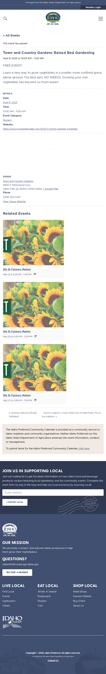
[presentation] (33, 242)
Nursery (7, 120)
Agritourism (8, 600)
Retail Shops (80, 591)
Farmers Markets (82, 596)
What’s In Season (47, 591)
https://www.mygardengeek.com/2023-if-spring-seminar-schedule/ (40, 128)
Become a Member (17, 572)
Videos (6, 605)
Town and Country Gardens (18, 181)
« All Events (11, 35)
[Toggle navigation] (101, 18)
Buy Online (79, 600)
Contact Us (53, 660)
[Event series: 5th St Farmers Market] (35, 274)
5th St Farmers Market (17, 269)
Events (6, 596)
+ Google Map (50, 188)
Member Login (93, 7)
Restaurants (44, 596)
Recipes (42, 600)
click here (84, 448)
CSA (40, 605)
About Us (78, 605)
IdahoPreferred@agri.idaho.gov (20, 564)
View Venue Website (14, 201)
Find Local (8, 591)
